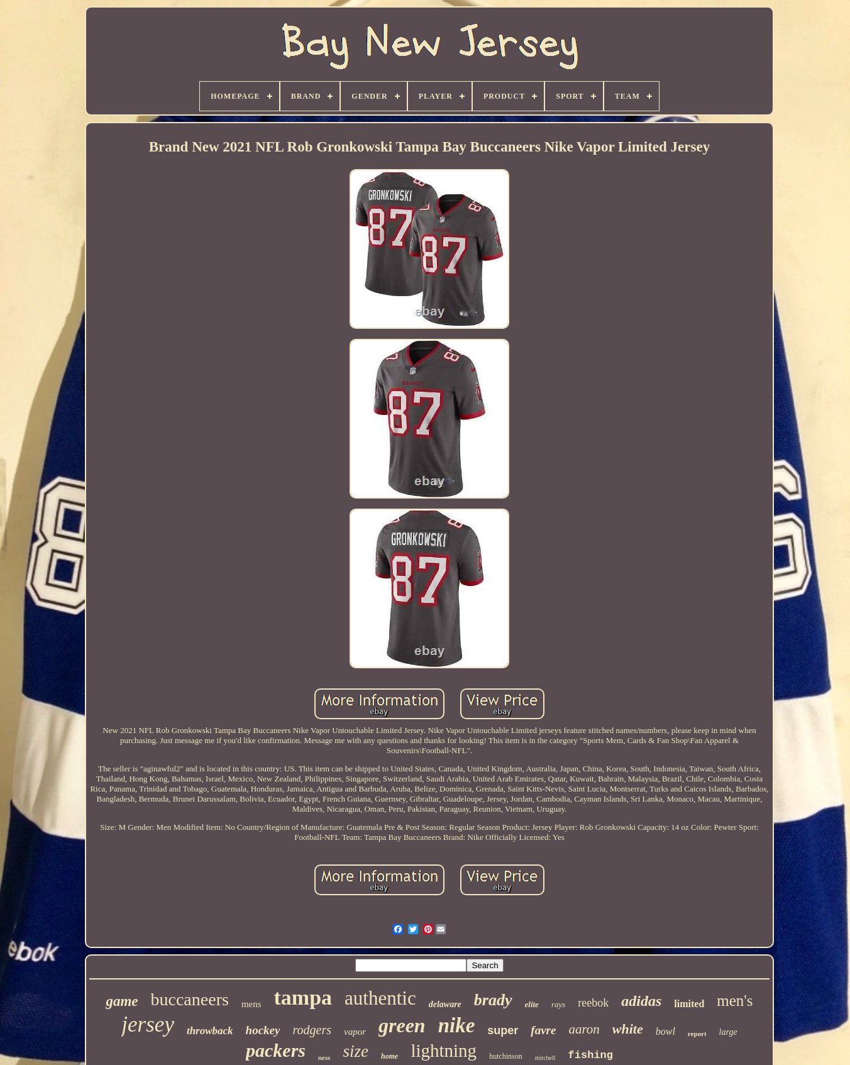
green (402, 1025)
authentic (380, 998)
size (356, 1051)
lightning (444, 1050)
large (728, 1032)
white (627, 1029)
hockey (263, 1030)
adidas (641, 1001)
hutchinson (505, 1056)
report (697, 1033)
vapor (355, 1032)
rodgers (311, 1030)
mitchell (545, 1057)
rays (558, 1004)
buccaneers (190, 999)
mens (251, 1004)
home (389, 1056)
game (122, 1001)
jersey (147, 1024)
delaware (445, 1004)
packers (276, 1050)
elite (532, 1004)
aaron (583, 1029)
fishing (590, 1055)
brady (493, 1000)
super (502, 1030)
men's (735, 1000)
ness (324, 1057)
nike (456, 1025)
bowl (665, 1031)
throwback (210, 1031)
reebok (593, 1002)
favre (543, 1030)
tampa (303, 997)
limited (689, 1003)
